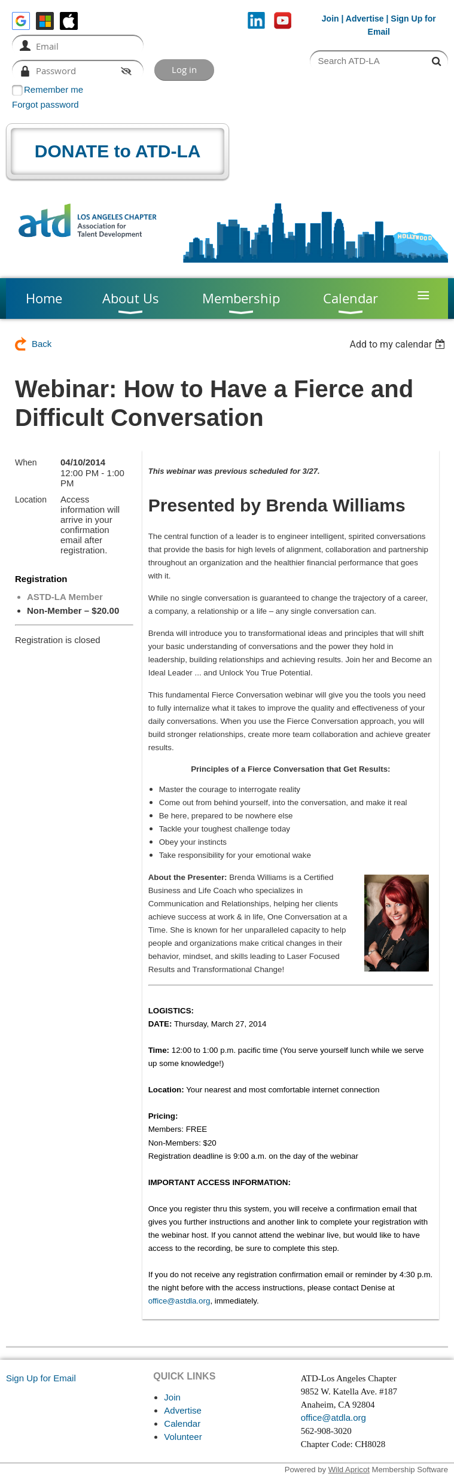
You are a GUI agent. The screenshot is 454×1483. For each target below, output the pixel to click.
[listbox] (398, 344)
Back (41, 344)
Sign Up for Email (41, 1378)
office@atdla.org (333, 1417)
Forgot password (45, 104)
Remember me (53, 89)
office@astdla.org (179, 1300)
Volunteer (183, 1437)
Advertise (365, 18)
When (26, 462)
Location (31, 499)
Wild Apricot (349, 1469)
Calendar (182, 1423)
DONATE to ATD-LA (118, 151)
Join (330, 18)
